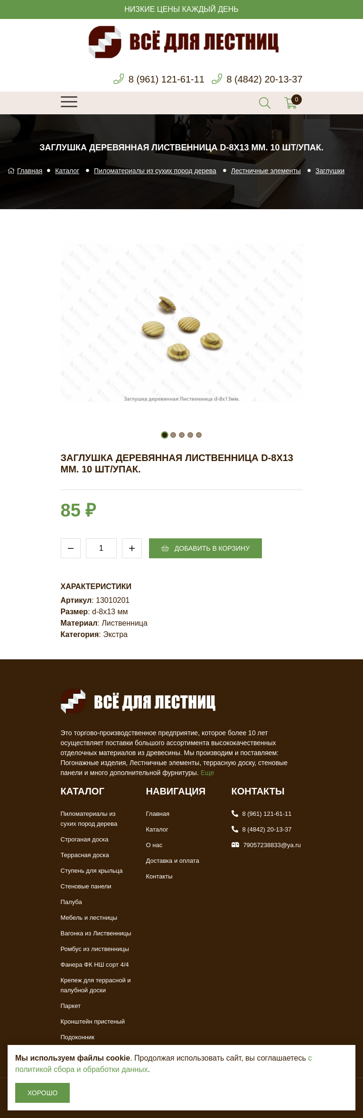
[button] (164, 435)
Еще (207, 772)
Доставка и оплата (172, 860)
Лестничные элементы (266, 171)
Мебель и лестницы (89, 917)
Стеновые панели (86, 886)
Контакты (159, 876)
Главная (24, 171)
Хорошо (42, 1093)
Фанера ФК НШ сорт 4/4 (95, 964)
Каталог (67, 171)
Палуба (71, 901)
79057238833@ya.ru (272, 845)
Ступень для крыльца (92, 870)
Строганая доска (85, 839)
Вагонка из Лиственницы (96, 933)
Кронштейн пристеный (93, 1021)
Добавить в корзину (205, 548)
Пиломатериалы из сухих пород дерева (155, 171)
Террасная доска (85, 855)
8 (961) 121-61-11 (167, 79)
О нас (154, 845)
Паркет (71, 1005)
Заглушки (330, 171)
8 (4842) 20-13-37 (264, 79)
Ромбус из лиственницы (95, 948)
